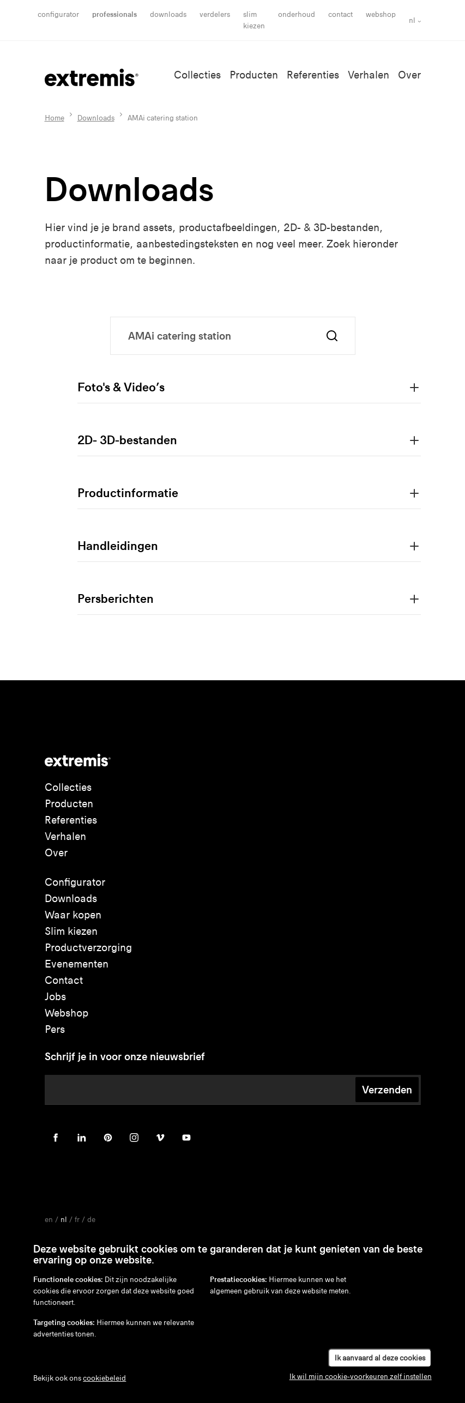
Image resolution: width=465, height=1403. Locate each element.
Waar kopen (73, 915)
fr (77, 1219)
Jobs (55, 996)
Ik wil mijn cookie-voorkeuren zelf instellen (360, 1376)
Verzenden (387, 1089)
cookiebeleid (104, 1378)
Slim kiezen (71, 931)
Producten (254, 75)
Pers (55, 1029)
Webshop (381, 14)
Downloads (168, 14)
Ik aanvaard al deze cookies (380, 1358)
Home (54, 118)
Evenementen (76, 964)
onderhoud (296, 14)
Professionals (114, 14)
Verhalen (368, 75)
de (91, 1219)
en (49, 1219)
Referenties (313, 75)
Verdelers (215, 14)
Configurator (58, 14)
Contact (340, 14)
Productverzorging (88, 947)
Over (409, 75)
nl (412, 20)
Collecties (197, 75)
